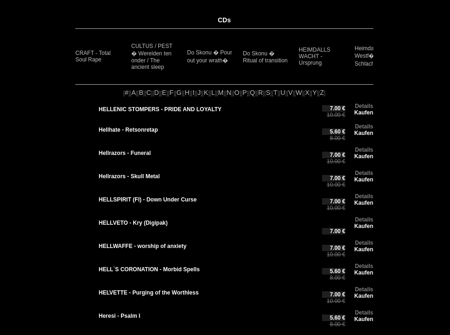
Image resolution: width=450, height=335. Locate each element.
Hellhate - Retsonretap (128, 130)
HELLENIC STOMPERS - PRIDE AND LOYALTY (160, 109)
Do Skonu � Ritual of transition (265, 57)
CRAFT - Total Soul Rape (93, 56)
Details (364, 106)
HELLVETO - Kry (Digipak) (133, 223)
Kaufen (363, 112)
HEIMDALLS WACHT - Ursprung (314, 56)
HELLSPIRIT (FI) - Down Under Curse (148, 199)
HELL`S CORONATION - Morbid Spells (149, 269)
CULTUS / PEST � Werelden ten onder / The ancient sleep (151, 56)
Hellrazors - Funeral (125, 153)
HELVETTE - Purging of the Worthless (149, 292)
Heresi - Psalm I (119, 316)
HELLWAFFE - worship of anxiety (143, 246)
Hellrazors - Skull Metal (129, 176)
